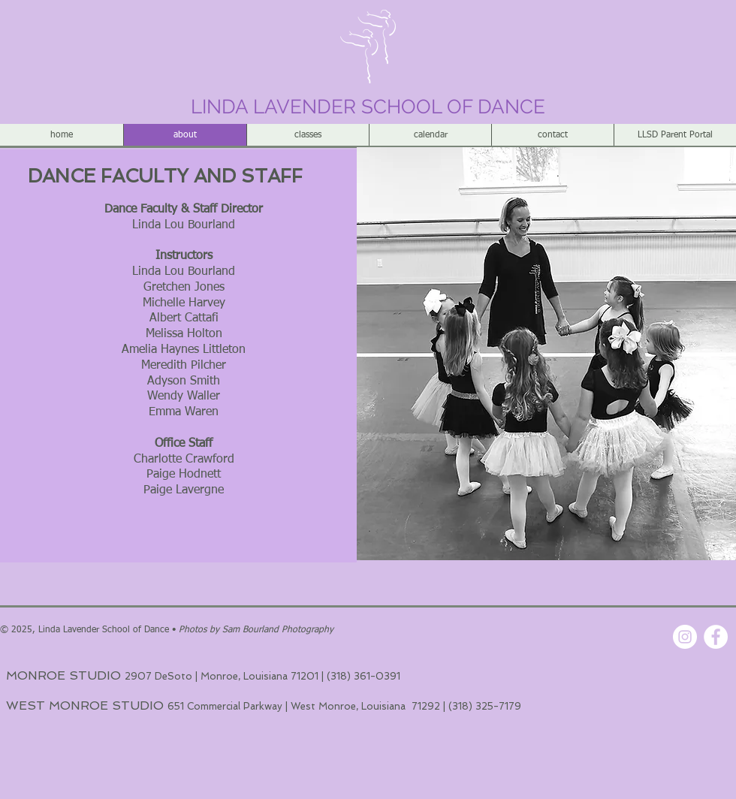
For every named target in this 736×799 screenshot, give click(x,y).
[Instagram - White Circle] (685, 637)
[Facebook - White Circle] (716, 637)
